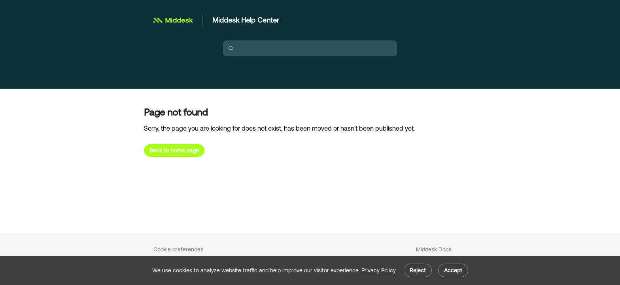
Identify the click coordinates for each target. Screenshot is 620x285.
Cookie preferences (178, 249)
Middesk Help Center (245, 20)
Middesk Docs (434, 249)
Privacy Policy (378, 270)
